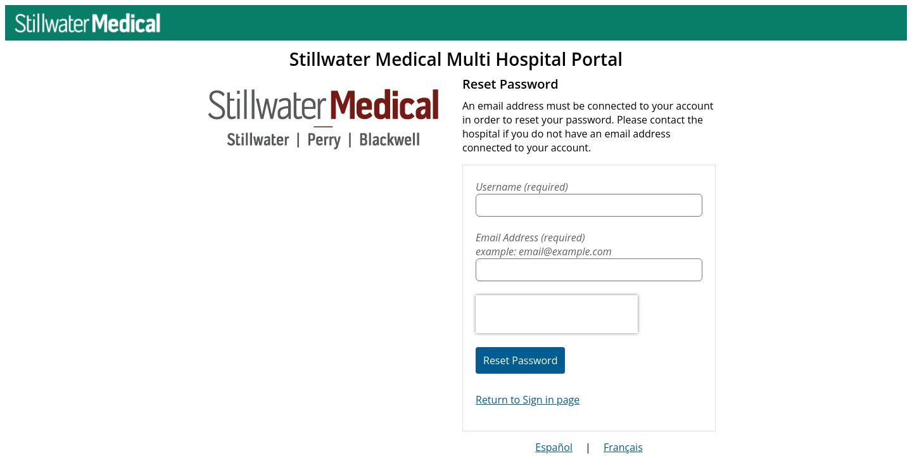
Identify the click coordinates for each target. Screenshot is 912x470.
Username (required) (522, 187)
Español (554, 447)
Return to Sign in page (528, 400)
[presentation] (557, 314)
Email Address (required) (589, 244)
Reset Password (520, 360)
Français (623, 447)
